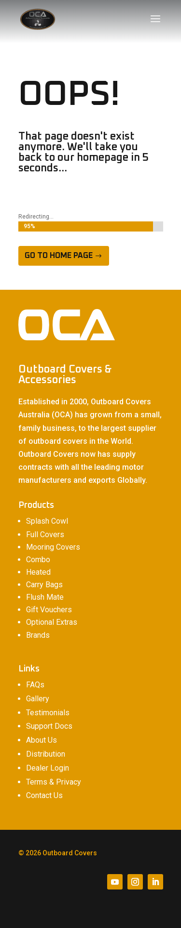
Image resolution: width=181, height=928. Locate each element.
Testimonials (48, 712)
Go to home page (59, 255)
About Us (41, 740)
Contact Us (44, 795)
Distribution (45, 754)
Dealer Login (47, 768)
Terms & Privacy (53, 781)
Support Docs (49, 726)
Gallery (37, 698)
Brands (38, 635)
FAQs (35, 684)
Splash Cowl (47, 521)
